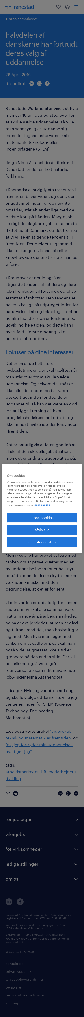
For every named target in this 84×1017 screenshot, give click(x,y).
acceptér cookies (42, 542)
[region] (42, 508)
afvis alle (42, 530)
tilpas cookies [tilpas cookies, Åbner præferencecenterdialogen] (42, 517)
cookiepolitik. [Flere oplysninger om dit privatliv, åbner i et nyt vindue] (42, 504)
